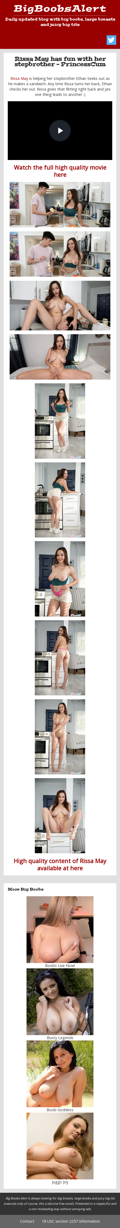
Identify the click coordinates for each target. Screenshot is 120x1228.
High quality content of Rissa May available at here (60, 864)
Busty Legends (60, 1037)
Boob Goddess (60, 1109)
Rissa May (19, 78)
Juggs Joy (60, 1181)
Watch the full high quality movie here (60, 171)
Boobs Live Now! (60, 965)
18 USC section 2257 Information (71, 1221)
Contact (27, 1221)
